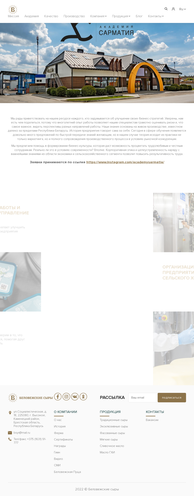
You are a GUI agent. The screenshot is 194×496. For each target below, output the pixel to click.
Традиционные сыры (114, 420)
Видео (58, 459)
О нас (58, 420)
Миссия (13, 16)
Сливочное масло (112, 446)
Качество (51, 16)
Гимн (57, 452)
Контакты (154, 16)
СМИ (57, 465)
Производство (74, 16)
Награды (60, 446)
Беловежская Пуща (67, 472)
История (60, 426)
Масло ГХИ (107, 452)
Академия (31, 16)
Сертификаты (63, 439)
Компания (97, 16)
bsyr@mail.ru (22, 433)
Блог (139, 16)
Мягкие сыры (109, 439)
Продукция (120, 16)
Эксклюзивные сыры (114, 426)
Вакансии (152, 420)
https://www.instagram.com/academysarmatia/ (125, 162)
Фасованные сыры (112, 433)
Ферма (58, 433)
